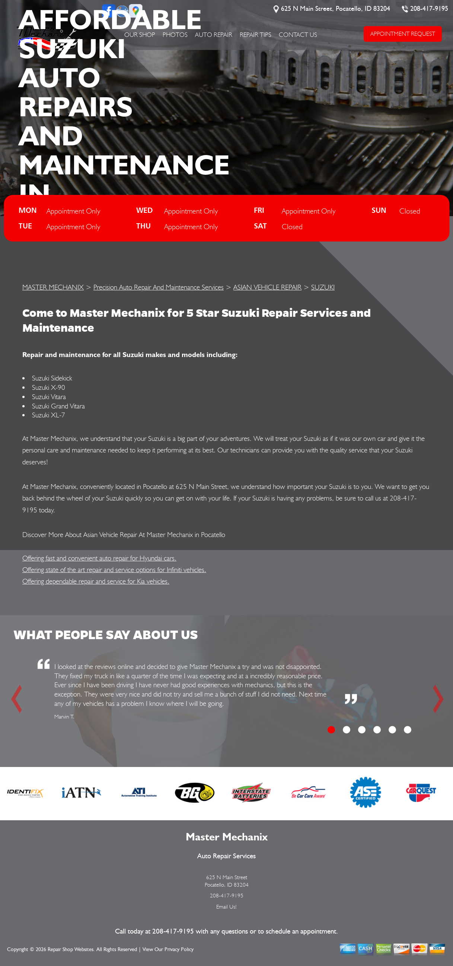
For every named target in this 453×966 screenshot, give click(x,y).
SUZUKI (323, 287)
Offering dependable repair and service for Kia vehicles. (95, 581)
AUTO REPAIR (213, 34)
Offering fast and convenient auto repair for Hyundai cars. (99, 558)
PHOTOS (175, 34)
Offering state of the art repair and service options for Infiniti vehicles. (114, 569)
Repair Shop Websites (70, 949)
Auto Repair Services (226, 856)
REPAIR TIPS (255, 34)
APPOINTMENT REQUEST (402, 33)
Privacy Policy (179, 949)
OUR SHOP (139, 34)
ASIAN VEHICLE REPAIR (267, 287)
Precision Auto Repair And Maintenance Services (158, 287)
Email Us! (226, 906)
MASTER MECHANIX (53, 287)
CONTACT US (298, 34)
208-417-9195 (429, 9)
